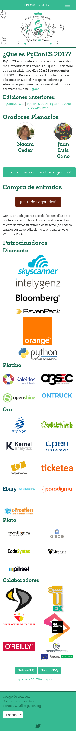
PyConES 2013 (13, 104)
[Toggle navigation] (67, 5)
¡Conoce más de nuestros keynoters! (39, 172)
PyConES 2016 (38, 108)
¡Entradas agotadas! (38, 202)
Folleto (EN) (49, 670)
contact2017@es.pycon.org (22, 706)
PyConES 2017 (36, 5)
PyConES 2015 (60, 104)
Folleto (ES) (26, 670)
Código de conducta (16, 697)
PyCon (35, 89)
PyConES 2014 (37, 104)
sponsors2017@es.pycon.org (38, 679)
